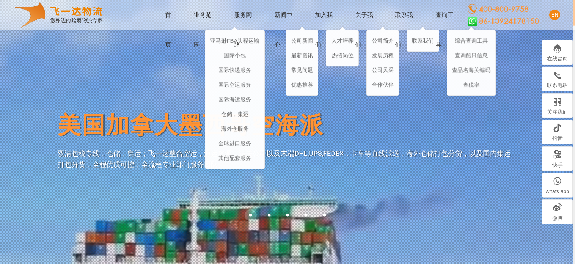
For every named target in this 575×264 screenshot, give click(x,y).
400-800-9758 (498, 8)
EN (554, 15)
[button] (269, 215)
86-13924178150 (503, 21)
